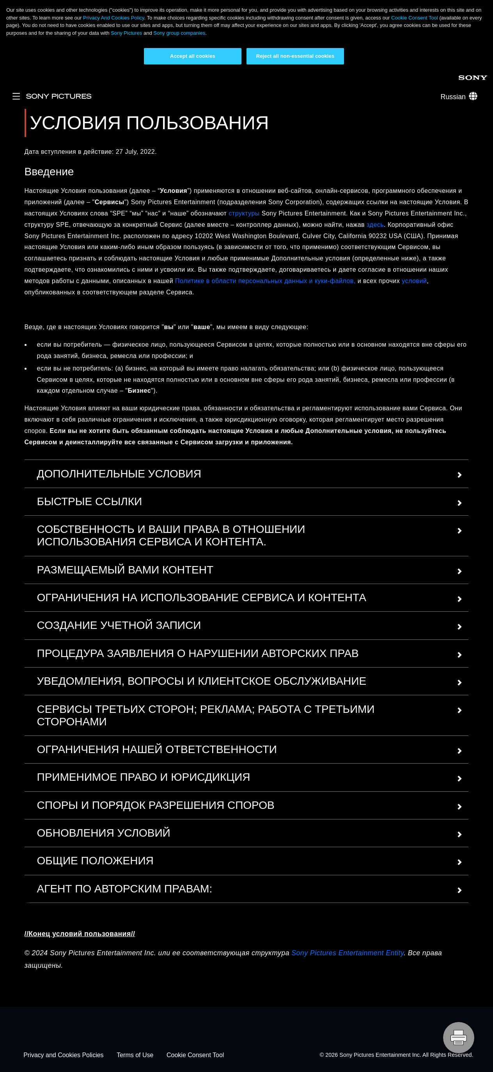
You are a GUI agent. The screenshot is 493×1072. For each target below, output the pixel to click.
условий (414, 281)
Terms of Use (135, 1055)
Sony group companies (179, 33)
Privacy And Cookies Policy (113, 18)
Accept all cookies (192, 56)
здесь (374, 224)
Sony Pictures (126, 33)
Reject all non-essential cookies (295, 56)
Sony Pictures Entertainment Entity (347, 953)
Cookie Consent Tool (414, 18)
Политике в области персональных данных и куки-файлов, (265, 281)
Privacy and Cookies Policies (63, 1055)
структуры (244, 213)
